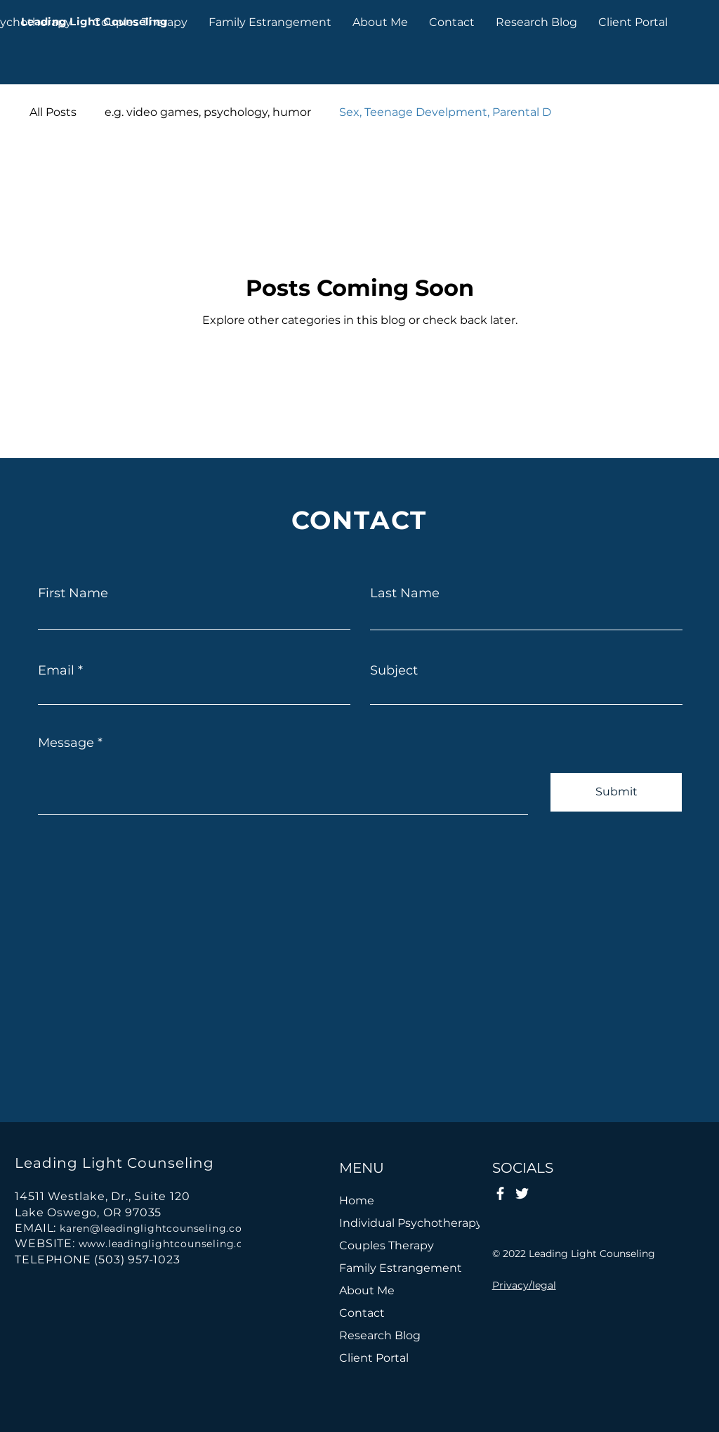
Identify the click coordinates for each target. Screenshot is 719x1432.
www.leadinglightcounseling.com (170, 1243)
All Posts (53, 112)
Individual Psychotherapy (404, 1223)
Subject (394, 670)
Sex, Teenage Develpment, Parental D (445, 112)
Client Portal (374, 1358)
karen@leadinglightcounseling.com (156, 1228)
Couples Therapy (386, 1245)
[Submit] (616, 792)
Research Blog (380, 1335)
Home (356, 1200)
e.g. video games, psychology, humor (208, 112)
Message (66, 742)
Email (56, 670)
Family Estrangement (400, 1268)
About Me (367, 1290)
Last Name (405, 593)
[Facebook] (500, 1193)
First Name (73, 593)
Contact (362, 1313)
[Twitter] (522, 1193)
